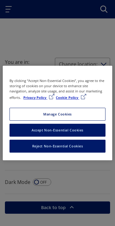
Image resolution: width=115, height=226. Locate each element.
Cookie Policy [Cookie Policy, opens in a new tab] (67, 97)
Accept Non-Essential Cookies (57, 130)
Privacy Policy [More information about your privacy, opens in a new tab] (35, 97)
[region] (57, 113)
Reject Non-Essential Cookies (57, 146)
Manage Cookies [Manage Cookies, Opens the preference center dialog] (57, 114)
